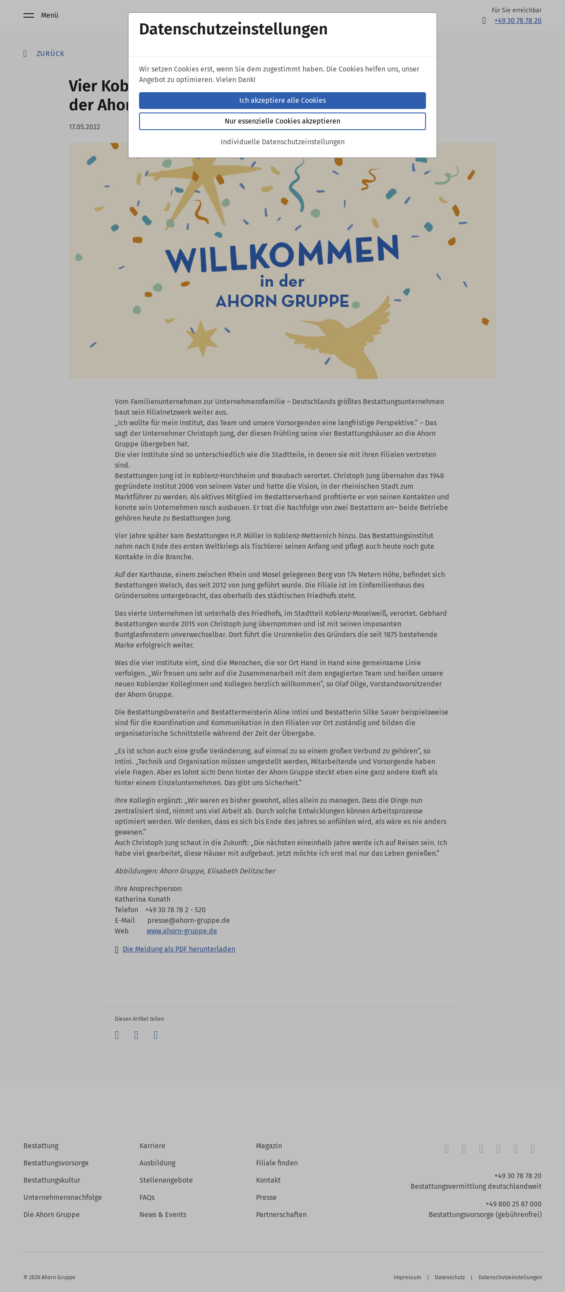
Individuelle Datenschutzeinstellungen (283, 142)
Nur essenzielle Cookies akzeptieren (282, 121)
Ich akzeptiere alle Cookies (282, 100)
